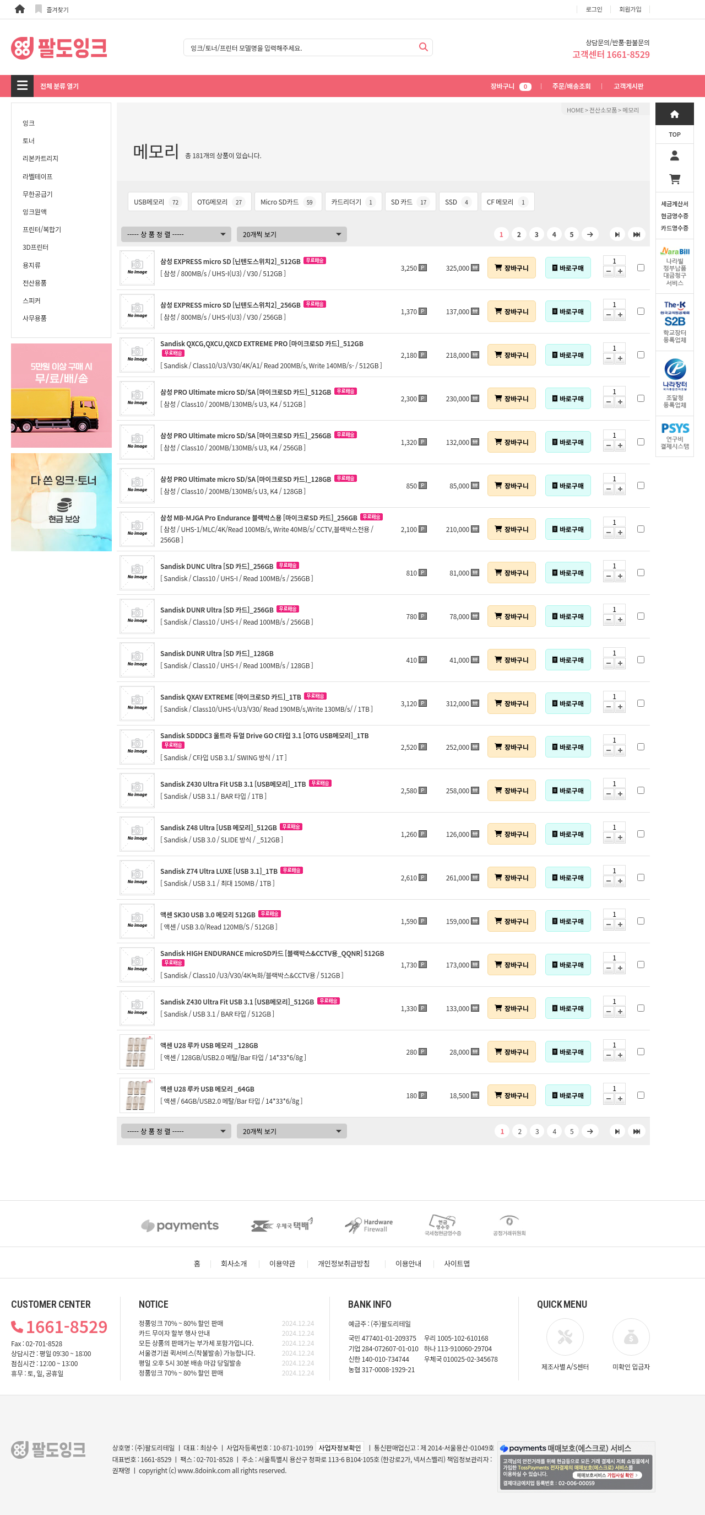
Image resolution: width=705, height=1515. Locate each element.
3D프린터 (35, 246)
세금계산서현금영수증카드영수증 (674, 215)
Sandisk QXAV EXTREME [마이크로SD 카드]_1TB (230, 696)
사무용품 (35, 318)
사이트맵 (457, 1263)
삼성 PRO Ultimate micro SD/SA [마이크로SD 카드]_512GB (245, 391)
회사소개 (234, 1263)
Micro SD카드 (289, 201)
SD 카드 (410, 201)
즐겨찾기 (52, 9)
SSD (458, 201)
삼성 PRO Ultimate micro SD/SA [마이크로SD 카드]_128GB (245, 478)
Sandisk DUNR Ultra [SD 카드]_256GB (217, 609)
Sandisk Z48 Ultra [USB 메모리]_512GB (218, 827)
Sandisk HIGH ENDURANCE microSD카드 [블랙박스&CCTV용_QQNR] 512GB (272, 953)
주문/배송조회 (571, 85)
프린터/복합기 (42, 229)
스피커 (32, 300)
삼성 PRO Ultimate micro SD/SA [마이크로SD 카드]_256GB (245, 435)
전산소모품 (603, 109)
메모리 (630, 109)
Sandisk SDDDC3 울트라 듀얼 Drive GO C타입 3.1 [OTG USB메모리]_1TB (264, 735)
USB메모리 (158, 201)
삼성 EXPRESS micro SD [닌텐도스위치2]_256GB (230, 304)
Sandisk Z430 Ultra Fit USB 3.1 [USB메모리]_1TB (233, 783)
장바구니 (511, 85)
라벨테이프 (37, 176)
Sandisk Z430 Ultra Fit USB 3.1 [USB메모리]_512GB (237, 1001)
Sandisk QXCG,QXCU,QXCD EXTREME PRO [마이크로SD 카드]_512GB (262, 343)
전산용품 (35, 282)
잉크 (29, 122)
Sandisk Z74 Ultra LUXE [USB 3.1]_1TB (219, 870)
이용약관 (282, 1263)
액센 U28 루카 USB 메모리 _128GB (209, 1045)
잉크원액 (35, 211)
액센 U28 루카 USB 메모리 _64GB (207, 1088)
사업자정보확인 (339, 1447)
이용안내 (408, 1263)
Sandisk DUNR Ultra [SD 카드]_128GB (217, 653)
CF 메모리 (508, 201)
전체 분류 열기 (59, 85)
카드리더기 (353, 201)
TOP (675, 134)
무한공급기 (37, 193)
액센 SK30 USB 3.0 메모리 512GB (208, 914)
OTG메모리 (221, 201)
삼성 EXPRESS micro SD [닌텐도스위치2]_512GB (230, 261)
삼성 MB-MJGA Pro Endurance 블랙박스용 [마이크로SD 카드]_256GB (258, 517)
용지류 (32, 265)
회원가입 (631, 8)
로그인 (594, 8)
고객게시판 (628, 85)
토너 (29, 140)
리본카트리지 (40, 158)
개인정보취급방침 (344, 1263)
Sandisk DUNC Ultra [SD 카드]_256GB (216, 566)
